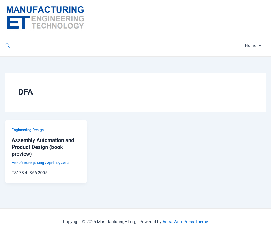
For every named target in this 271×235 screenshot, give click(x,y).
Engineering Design (28, 130)
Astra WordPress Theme (185, 221)
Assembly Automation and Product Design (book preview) (43, 147)
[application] (258, 45)
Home (253, 45)
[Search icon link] (7, 46)
